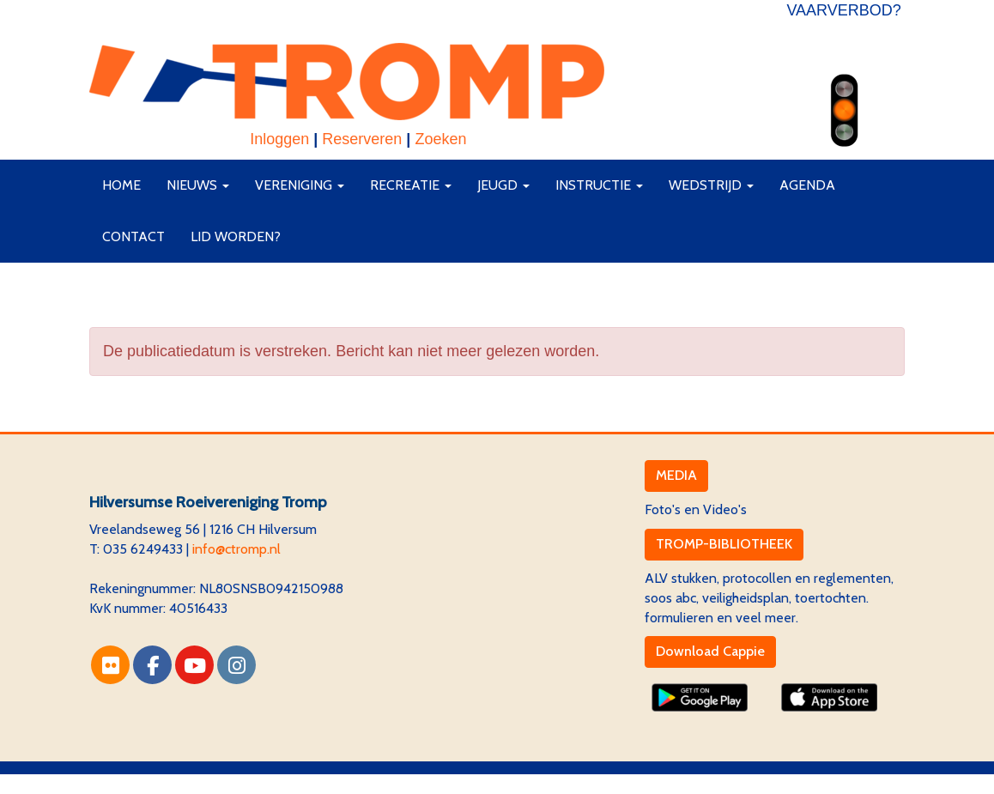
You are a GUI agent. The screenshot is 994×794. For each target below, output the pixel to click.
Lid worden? (236, 236)
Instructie (599, 185)
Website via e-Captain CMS (170, 783)
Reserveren (362, 139)
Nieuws (198, 185)
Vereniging (299, 185)
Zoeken (440, 139)
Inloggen (279, 139)
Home (121, 185)
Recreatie (411, 185)
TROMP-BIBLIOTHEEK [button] (724, 544)
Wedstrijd (711, 185)
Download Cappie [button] (710, 651)
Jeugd (503, 185)
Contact (133, 236)
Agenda (807, 185)
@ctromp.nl (236, 549)
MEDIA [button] (676, 475)
